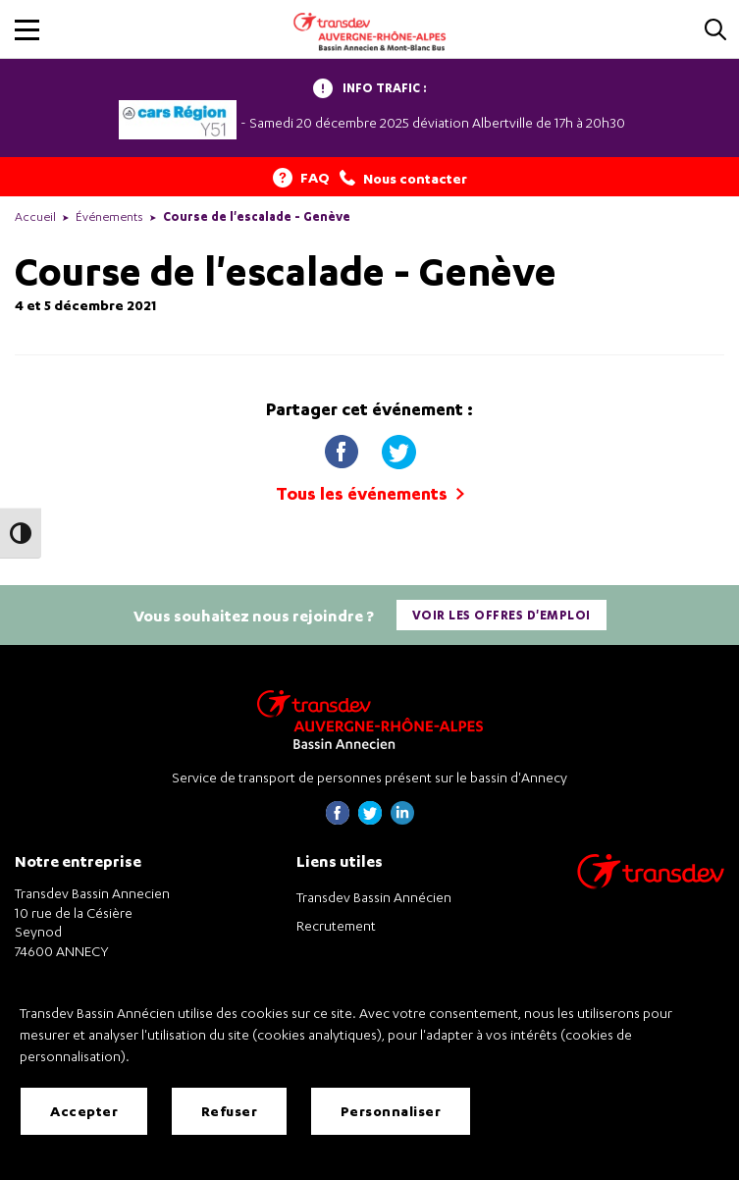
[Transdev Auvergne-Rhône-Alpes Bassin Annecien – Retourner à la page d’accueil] (370, 719)
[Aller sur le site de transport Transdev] (650, 884)
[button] (27, 30)
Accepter (84, 1110)
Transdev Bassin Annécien (373, 896)
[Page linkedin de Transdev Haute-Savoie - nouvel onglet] (402, 819)
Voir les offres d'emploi (501, 615)
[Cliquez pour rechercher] (715, 31)
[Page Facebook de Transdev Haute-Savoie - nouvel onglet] (337, 819)
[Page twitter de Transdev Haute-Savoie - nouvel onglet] (370, 819)
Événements (109, 216)
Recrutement (336, 925)
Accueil (35, 216)
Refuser (229, 1110)
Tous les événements (370, 493)
